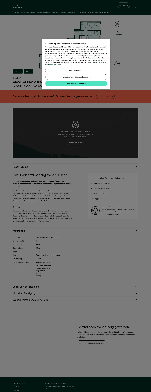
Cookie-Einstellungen (76, 70)
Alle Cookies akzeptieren (76, 83)
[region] (76, 64)
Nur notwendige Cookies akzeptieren (76, 77)
